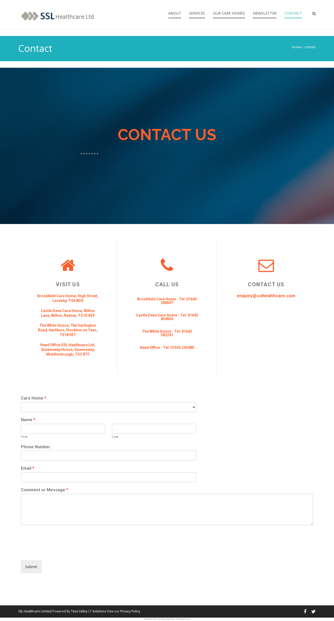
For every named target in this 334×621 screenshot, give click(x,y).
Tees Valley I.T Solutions (88, 611)
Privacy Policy (130, 611)
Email (27, 468)
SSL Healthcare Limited (35, 611)
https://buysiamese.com (180, 619)
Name (28, 419)
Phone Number (35, 446)
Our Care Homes (229, 13)
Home (296, 47)
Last (115, 437)
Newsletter (265, 13)
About (174, 13)
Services (197, 13)
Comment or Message (44, 489)
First (24, 437)
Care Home (33, 398)
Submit (31, 566)
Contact (293, 13)
